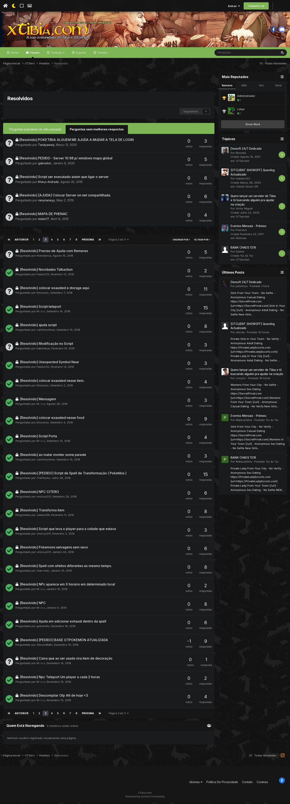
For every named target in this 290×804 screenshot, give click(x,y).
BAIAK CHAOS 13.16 (243, 249)
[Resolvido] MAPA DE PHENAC (43, 215)
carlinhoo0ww (46, 331)
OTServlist (242, 162)
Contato (247, 783)
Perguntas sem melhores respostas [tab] (97, 131)
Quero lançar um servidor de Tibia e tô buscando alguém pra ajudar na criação (253, 202)
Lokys (241, 110)
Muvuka (241, 154)
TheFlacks (43, 479)
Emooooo (43, 294)
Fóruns (35, 56)
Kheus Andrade (48, 183)
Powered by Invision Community (145, 797)
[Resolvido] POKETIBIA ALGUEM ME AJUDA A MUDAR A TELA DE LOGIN (76, 141)
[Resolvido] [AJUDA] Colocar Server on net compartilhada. (65, 197)
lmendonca (44, 257)
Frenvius (241, 231)
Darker (240, 253)
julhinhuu (242, 287)
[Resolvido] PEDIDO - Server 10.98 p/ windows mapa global (65, 159)
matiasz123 (243, 180)
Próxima (87, 241)
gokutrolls (43, 627)
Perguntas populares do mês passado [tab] (35, 131)
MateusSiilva (244, 421)
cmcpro (241, 379)
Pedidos (102, 54)
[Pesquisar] (235, 54)
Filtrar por (202, 241)
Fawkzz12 (43, 275)
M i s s (41, 312)
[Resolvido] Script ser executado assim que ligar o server (64, 178)
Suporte (80, 54)
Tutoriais (57, 54)
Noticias (241, 239)
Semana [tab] (227, 86)
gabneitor (44, 164)
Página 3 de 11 (118, 241)
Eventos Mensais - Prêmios (248, 227)
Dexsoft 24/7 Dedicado (246, 150)
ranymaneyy (46, 201)
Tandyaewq (46, 146)
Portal (14, 54)
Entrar (234, 6)
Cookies (262, 783)
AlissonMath (44, 646)
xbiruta (240, 333)
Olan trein (43, 572)
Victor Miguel (244, 210)
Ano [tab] (261, 86)
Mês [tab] (244, 86)
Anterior (21, 241)
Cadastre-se (256, 5)
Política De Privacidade (222, 783)
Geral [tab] (278, 86)
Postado (259, 287)
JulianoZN (43, 516)
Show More (252, 125)
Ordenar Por (181, 241)
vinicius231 (44, 498)
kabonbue (43, 349)
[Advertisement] (109, 82)
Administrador (246, 97)
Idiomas (195, 783)
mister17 (43, 220)
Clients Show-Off (247, 188)
